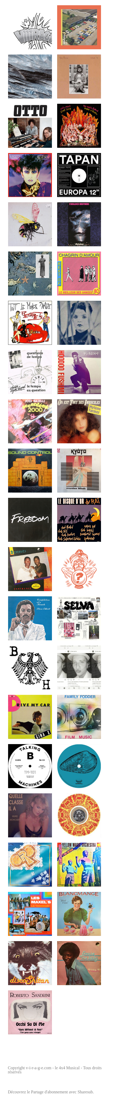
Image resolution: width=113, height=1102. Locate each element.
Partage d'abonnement (49, 1092)
